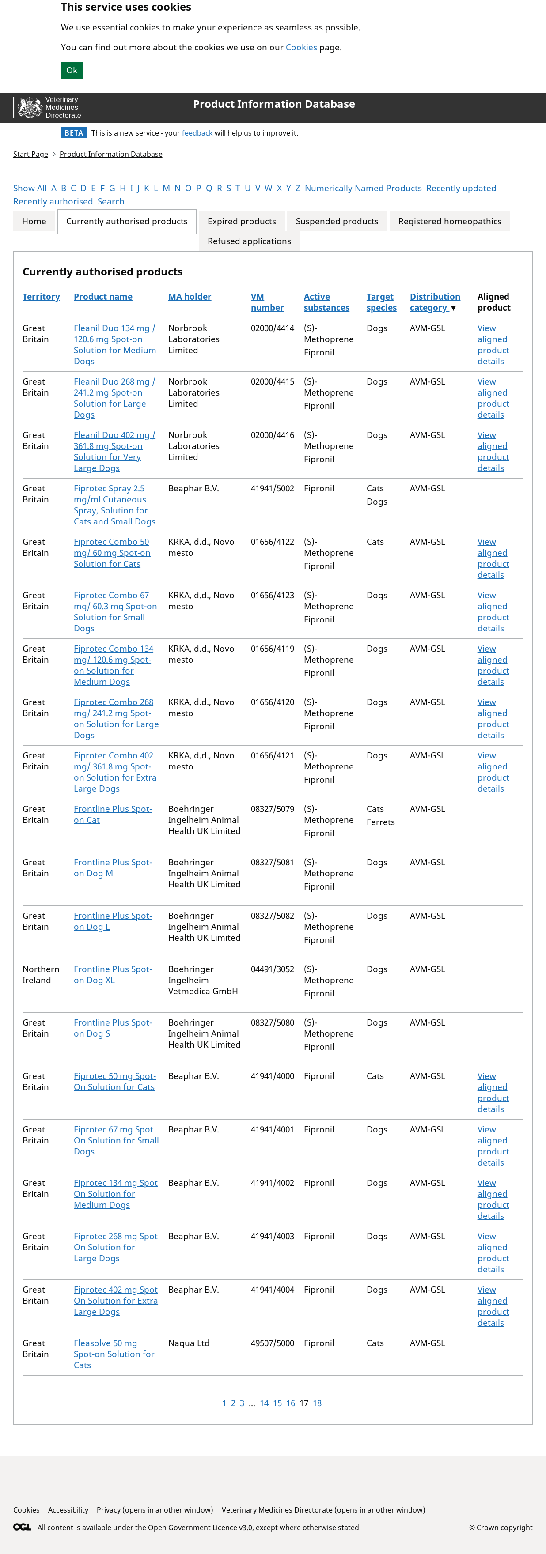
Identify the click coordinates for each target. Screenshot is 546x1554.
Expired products (242, 221)
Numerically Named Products (363, 188)
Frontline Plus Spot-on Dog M (113, 867)
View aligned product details (493, 344)
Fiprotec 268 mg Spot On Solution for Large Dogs (116, 1247)
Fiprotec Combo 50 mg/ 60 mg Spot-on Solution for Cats (112, 553)
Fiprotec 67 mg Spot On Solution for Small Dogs (116, 1140)
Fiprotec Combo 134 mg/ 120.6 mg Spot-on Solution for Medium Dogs (113, 665)
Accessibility (68, 1510)
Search (111, 201)
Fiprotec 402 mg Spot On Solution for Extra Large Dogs (116, 1300)
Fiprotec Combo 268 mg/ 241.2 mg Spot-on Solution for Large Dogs (116, 718)
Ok (71, 70)
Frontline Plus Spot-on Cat (113, 814)
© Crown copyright (501, 1527)
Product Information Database (274, 103)
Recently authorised (53, 201)
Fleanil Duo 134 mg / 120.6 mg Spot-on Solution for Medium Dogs (115, 344)
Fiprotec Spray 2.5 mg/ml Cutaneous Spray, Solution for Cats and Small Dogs (114, 505)
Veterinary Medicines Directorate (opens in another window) (323, 1510)
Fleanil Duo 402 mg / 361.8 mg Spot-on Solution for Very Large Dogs (114, 451)
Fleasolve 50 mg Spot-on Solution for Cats (114, 1354)
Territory (41, 296)
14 (264, 1403)
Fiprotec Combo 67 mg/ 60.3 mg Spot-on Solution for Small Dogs (115, 611)
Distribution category (435, 302)
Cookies (301, 47)
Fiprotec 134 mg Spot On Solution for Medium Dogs (116, 1194)
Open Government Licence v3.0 (200, 1527)
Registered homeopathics (449, 221)
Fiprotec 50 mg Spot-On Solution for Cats (115, 1081)
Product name (103, 296)
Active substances (326, 302)
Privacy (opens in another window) (155, 1510)
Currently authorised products (127, 221)
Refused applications (249, 241)
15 (277, 1403)
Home (34, 221)
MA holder (190, 296)
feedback (197, 133)
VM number (267, 302)
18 (317, 1403)
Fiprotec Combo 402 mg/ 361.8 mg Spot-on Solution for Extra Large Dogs (115, 772)
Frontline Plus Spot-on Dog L (113, 921)
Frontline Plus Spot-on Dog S (113, 1028)
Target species (382, 302)
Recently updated (461, 188)
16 (290, 1403)
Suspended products (337, 221)
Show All (30, 188)
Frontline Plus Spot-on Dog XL (113, 974)
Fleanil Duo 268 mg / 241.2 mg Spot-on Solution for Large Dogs (114, 398)
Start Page (30, 154)
